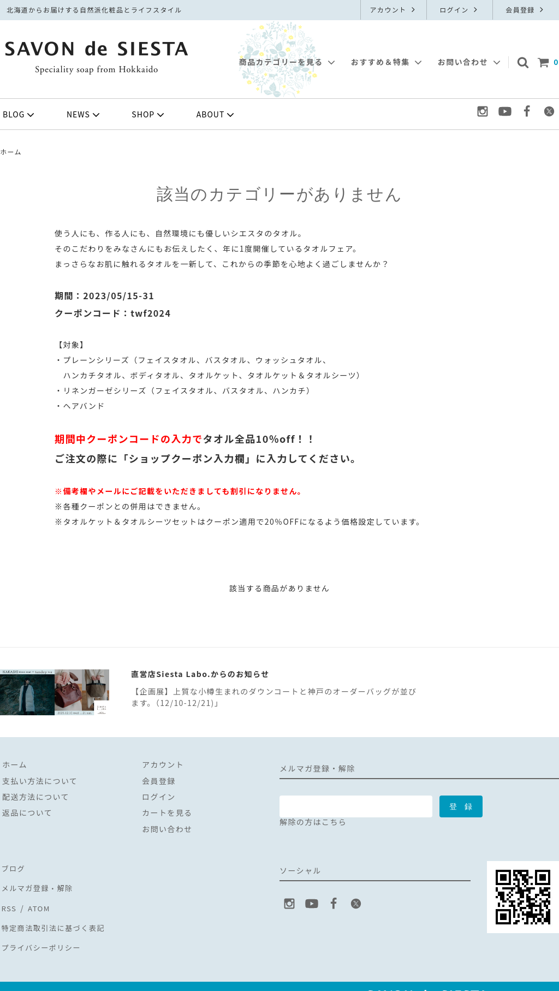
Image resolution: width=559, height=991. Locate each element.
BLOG (20, 115)
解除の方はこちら (313, 821)
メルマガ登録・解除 (38, 882)
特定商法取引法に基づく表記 (54, 914)
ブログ (12, 866)
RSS (8, 898)
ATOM (36, 898)
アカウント (393, 9)
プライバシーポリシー (42, 930)
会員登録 (526, 9)
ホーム (11, 151)
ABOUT (217, 115)
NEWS (84, 115)
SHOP (149, 115)
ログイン (459, 9)
